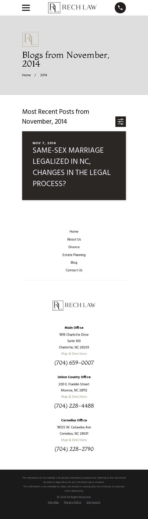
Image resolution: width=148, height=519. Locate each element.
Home (74, 232)
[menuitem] (53, 502)
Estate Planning (74, 255)
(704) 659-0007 (74, 363)
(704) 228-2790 (74, 449)
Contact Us (74, 270)
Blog (74, 263)
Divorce (74, 247)
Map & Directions (74, 354)
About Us (74, 239)
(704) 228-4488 (74, 406)
